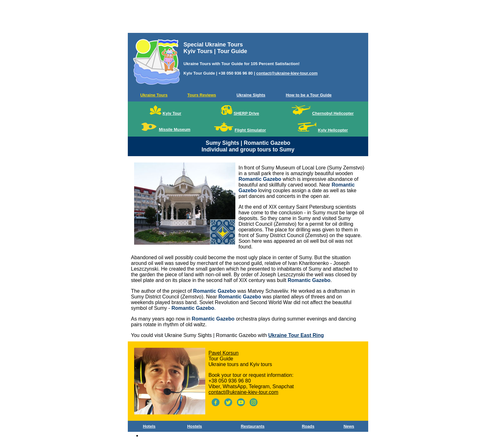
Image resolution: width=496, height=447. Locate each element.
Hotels (149, 426)
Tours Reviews (201, 95)
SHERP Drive (246, 113)
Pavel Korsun (223, 353)
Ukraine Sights (251, 95)
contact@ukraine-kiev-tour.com (287, 73)
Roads (308, 426)
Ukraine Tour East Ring (296, 335)
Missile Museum (174, 129)
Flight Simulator (250, 130)
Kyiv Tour (172, 113)
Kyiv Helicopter (333, 130)
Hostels (194, 426)
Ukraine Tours (153, 95)
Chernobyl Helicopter (333, 113)
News (349, 426)
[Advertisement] (248, 17)
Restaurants (252, 426)
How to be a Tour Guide (309, 95)
